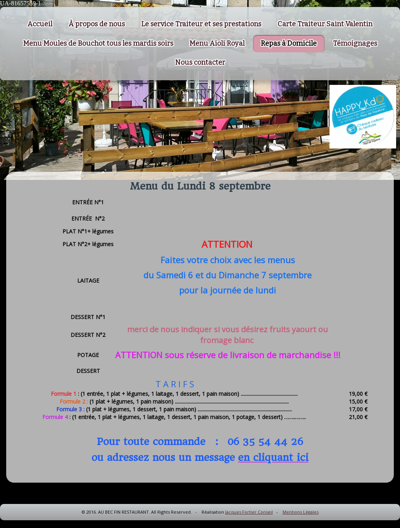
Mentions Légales (301, 512)
